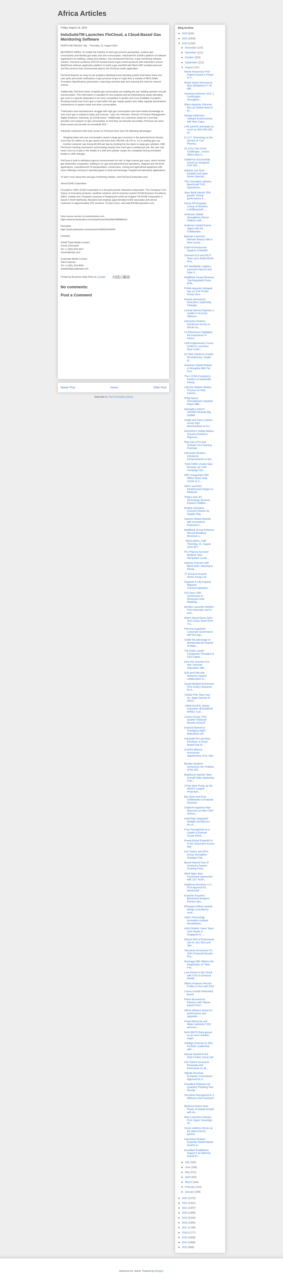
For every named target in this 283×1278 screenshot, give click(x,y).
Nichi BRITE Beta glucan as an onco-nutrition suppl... (198, 1035)
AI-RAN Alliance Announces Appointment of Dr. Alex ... (198, 754)
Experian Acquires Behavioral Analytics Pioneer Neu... (197, 898)
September (191, 62)
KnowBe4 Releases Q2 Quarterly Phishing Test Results (198, 1087)
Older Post (159, 387)
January (190, 1191)
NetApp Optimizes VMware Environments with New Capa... (198, 118)
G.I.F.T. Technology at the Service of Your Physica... (198, 140)
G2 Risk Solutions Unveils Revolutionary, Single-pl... (198, 357)
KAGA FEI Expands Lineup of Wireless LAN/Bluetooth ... (196, 206)
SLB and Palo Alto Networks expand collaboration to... (195, 675)
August (189, 67)
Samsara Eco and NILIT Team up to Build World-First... (199, 258)
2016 (185, 1232)
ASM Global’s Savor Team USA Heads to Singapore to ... (199, 931)
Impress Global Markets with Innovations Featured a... (197, 521)
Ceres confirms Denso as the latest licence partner (198, 1131)
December (191, 47)
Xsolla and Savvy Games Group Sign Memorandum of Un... (198, 423)
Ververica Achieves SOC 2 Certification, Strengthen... (199, 96)
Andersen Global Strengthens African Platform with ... (196, 217)
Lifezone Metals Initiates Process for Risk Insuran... (197, 390)
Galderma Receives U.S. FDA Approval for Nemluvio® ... (198, 887)
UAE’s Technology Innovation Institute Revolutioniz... (196, 920)
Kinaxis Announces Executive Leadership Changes (197, 302)
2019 (185, 1217)
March (189, 1182)
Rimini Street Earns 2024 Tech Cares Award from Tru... (198, 620)
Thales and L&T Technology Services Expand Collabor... (197, 500)
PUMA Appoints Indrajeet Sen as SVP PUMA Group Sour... (198, 291)
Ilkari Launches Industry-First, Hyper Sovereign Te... (198, 1120)
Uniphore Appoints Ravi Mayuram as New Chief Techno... (198, 810)
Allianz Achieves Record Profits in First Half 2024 (199, 985)
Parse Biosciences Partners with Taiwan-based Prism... (197, 1002)
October (190, 57)
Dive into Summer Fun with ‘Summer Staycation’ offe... (196, 664)
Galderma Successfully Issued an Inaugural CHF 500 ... (197, 162)
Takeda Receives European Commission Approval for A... (198, 1076)
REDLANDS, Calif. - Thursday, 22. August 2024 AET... (197, 543)
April (188, 1177)
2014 (185, 1242)
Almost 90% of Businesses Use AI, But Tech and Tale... (199, 942)
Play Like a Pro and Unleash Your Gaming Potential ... (198, 445)
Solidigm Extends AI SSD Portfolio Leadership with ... (198, 1046)
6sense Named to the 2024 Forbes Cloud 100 (198, 1056)
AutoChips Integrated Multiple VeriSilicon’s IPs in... (197, 821)
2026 (185, 33)
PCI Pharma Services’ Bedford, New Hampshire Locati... (196, 554)
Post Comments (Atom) (120, 396)
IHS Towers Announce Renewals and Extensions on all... (196, 1065)
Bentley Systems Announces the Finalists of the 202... (199, 766)
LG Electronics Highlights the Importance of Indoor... (198, 335)
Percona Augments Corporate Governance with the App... (198, 631)
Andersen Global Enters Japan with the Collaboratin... (197, 228)
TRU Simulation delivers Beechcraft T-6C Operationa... (197, 184)
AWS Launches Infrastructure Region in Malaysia (198, 489)
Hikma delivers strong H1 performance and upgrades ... (198, 1013)
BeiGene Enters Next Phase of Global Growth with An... (199, 1109)
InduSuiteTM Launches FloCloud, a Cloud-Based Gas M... (197, 741)
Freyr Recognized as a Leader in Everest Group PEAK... (197, 832)
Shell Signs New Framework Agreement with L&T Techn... (198, 876)
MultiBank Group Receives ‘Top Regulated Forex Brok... (199, 280)
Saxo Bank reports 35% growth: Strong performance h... (197, 195)
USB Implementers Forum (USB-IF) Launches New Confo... (199, 346)
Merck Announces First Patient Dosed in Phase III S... (198, 74)
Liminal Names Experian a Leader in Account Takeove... (199, 313)
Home (114, 387)
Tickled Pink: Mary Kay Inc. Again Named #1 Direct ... (197, 697)
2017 (185, 1227)
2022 (185, 1203)
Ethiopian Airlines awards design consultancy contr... (198, 909)
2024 (185, 43)
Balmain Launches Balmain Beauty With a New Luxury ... (198, 239)
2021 (185, 1207)
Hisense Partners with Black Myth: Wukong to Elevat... (198, 565)
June (188, 1167)
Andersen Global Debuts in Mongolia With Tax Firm (198, 368)
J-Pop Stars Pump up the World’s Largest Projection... (198, 788)
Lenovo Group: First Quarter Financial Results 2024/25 (195, 719)
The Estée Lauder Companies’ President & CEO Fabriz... (199, 653)
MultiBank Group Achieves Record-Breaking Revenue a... (199, 532)
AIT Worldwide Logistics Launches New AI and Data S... (198, 269)
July (187, 1162)
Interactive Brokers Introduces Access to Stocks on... (197, 324)
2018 (185, 1222)
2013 (185, 1247)
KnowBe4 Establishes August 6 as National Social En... (197, 1153)
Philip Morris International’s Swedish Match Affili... (198, 401)
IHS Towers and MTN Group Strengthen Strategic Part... (196, 854)
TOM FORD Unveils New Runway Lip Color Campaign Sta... (198, 467)
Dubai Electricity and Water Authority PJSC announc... (197, 1024)
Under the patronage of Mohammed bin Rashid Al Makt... (198, 642)
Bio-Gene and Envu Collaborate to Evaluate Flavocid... (198, 799)
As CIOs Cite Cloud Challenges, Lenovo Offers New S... (196, 151)
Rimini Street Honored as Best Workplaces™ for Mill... (198, 85)
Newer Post (68, 387)
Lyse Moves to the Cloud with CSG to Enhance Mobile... (198, 975)
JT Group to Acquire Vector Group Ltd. (195, 575)
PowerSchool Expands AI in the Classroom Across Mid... (199, 843)
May (187, 1172)
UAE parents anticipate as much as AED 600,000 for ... (199, 129)
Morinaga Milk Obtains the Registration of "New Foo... (199, 964)
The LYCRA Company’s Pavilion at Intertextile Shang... (197, 379)
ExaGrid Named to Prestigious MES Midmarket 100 (195, 730)
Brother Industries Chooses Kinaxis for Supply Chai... (197, 511)
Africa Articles (82, 13)
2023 (185, 1198)
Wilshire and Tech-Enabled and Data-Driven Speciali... (196, 173)
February (190, 1186)
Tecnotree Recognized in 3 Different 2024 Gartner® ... (199, 1098)
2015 (185, 1237)
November (191, 52)
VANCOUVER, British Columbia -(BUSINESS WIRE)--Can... (198, 708)
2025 (185, 38)
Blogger (159, 1271)
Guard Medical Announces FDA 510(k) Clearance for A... (199, 686)
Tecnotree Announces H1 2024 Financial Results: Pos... (198, 953)
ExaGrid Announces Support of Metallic (196, 249)
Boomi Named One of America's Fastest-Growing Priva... (196, 865)
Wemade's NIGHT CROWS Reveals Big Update (197, 412)
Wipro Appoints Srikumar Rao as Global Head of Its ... (198, 107)
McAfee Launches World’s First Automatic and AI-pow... (199, 609)
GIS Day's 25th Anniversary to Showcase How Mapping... (194, 597)
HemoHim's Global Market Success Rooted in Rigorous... (199, 434)
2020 (185, 1212)
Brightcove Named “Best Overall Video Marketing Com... (199, 777)
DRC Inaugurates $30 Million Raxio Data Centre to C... (196, 478)
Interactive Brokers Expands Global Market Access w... (198, 1142)
